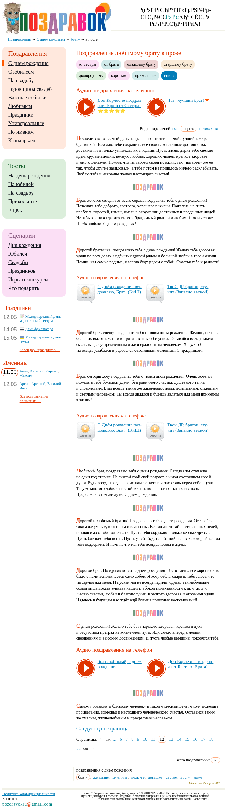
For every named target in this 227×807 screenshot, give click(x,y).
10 (145, 739)
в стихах (206, 128)
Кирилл (52, 371)
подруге (138, 777)
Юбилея (17, 254)
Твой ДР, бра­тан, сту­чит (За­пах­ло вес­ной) (188, 289)
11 (153, 739)
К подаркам (21, 140)
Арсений (38, 384)
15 (187, 739)
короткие (119, 75)
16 (195, 739)
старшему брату (178, 64)
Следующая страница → (106, 728)
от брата (111, 64)
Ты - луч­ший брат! (186, 100)
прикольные (145, 75)
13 (171, 739)
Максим (26, 375)
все (217, 128)
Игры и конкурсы (28, 280)
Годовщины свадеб (30, 89)
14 (179, 739)
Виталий (37, 371)
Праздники (20, 115)
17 (203, 739)
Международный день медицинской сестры (40, 318)
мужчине (119, 777)
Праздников (22, 271)
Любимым (20, 106)
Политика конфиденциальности (28, 794)
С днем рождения (28, 63)
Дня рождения (24, 245)
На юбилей (21, 184)
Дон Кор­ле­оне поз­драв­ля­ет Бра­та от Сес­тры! (120, 103)
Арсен (25, 384)
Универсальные (26, 123)
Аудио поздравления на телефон (114, 90)
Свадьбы (18, 262)
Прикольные (22, 201)
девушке (155, 777)
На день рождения (29, 176)
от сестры (87, 64)
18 (211, 739)
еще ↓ (169, 75)
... (114, 739)
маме (198, 777)
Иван (24, 388)
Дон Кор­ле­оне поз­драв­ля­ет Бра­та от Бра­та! (191, 664)
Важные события (28, 98)
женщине (101, 777)
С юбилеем (21, 72)
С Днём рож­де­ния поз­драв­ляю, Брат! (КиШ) (120, 289)
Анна (24, 371)
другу (185, 777)
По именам (21, 132)
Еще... (15, 210)
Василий (54, 384)
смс (175, 128)
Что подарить (23, 288)
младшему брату (141, 64)
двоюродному (91, 75)
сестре (171, 777)
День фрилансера (39, 329)
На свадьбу (21, 80)
